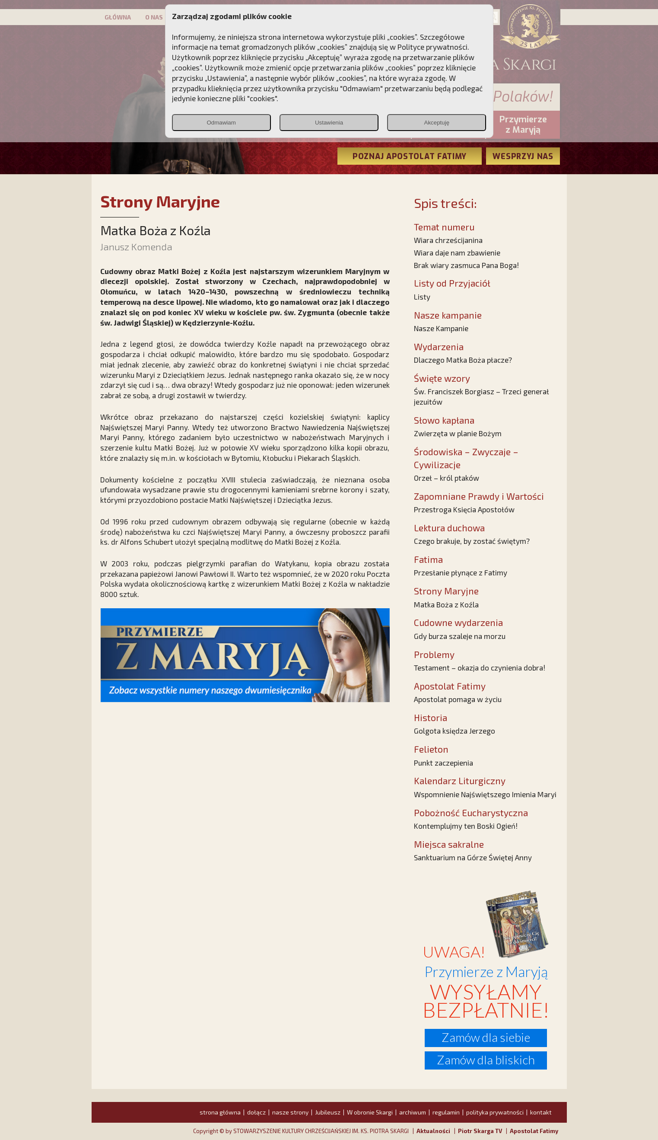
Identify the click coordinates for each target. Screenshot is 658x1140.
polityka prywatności (495, 1112)
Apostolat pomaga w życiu (458, 699)
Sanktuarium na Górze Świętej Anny (473, 857)
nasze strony (290, 1112)
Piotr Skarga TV (480, 1130)
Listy (422, 296)
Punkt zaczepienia (443, 762)
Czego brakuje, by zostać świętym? (472, 540)
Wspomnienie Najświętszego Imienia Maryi (485, 794)
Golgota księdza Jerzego (454, 730)
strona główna (220, 1112)
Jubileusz (327, 1112)
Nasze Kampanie (441, 328)
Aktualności (433, 1130)
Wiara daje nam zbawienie (457, 252)
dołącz (256, 1112)
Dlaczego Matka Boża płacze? (463, 359)
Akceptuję (437, 122)
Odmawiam (221, 122)
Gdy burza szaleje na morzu (459, 636)
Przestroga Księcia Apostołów (464, 509)
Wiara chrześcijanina (448, 240)
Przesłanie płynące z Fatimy (460, 572)
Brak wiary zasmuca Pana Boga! (466, 265)
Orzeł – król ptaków (446, 477)
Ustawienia (329, 122)
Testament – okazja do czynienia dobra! (479, 667)
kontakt (541, 1112)
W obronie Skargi (370, 1112)
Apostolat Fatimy (534, 1130)
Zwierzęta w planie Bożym (458, 433)
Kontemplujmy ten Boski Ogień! (466, 825)
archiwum (412, 1112)
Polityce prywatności (432, 46)
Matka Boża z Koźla (446, 604)
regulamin (446, 1112)
